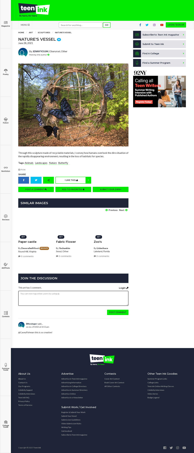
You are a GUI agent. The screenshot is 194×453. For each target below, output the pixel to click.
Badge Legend (153, 397)
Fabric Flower (66, 241)
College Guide (5, 424)
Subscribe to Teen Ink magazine (74, 434)
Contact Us (22, 382)
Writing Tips (66, 427)
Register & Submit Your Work (73, 412)
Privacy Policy (24, 401)
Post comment (117, 312)
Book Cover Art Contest (114, 382)
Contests (5, 314)
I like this (78, 180)
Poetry (5, 72)
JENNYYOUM (40, 51)
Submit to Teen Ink (148, 44)
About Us (22, 378)
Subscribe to (156, 35)
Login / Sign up (176, 25)
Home (21, 33)
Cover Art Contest (112, 378)
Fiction (5, 120)
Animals (29, 163)
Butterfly (63, 163)
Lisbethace (102, 248)
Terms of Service (25, 405)
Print (21, 170)
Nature (53, 163)
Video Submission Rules (71, 423)
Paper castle (27, 241)
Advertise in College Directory (73, 386)
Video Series (152, 393)
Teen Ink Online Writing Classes (160, 386)
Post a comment (36, 189)
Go (106, 25)
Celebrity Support (25, 390)
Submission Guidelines (71, 419)
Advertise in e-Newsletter (72, 397)
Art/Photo (5, 266)
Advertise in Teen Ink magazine (74, 378)
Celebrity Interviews (26, 393)
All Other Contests (112, 386)
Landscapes (41, 163)
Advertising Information (71, 382)
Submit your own (110, 189)
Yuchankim (64, 248)
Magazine (5, 24)
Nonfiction (5, 169)
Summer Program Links (157, 378)
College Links (153, 382)
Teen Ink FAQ (23, 397)
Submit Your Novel (69, 416)
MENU (25, 25)
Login (123, 287)
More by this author (39, 55)
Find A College (146, 54)
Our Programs (24, 386)
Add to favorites (73, 189)
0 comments (26, 256)
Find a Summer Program (151, 63)
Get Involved (66, 431)
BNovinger (31, 323)
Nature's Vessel (63, 33)
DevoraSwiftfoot (30, 248)
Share (22, 174)
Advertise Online (68, 393)
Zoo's (98, 241)
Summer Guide (5, 367)
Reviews (5, 217)
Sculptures (44, 33)
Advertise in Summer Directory (74, 390)
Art (31, 33)
